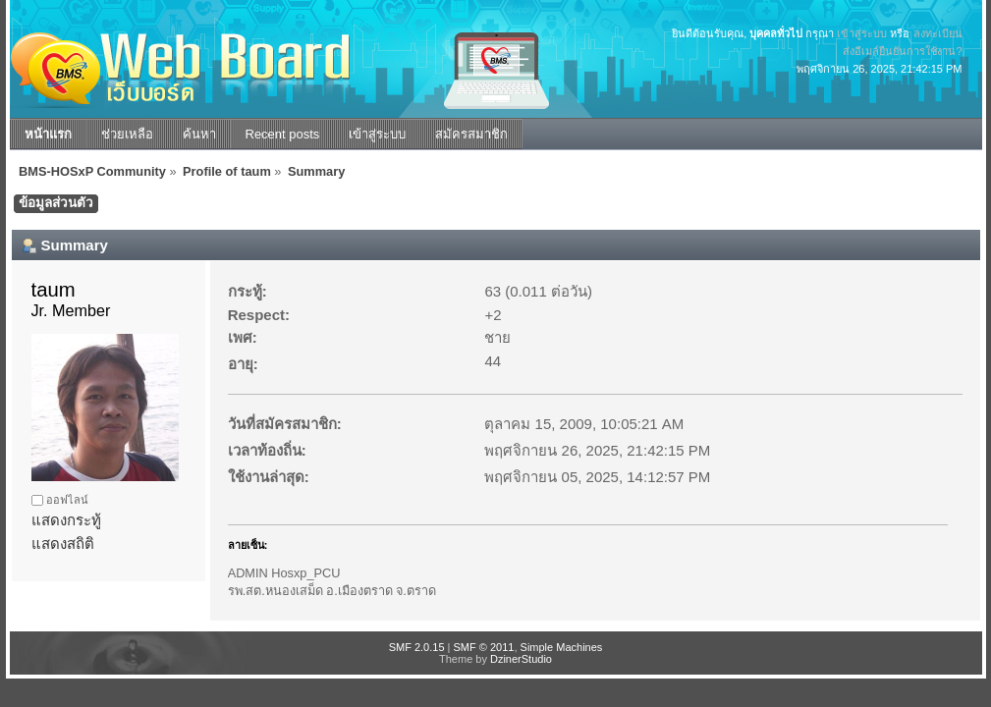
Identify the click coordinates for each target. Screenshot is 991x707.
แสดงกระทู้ (66, 520)
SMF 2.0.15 (417, 647)
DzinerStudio (521, 659)
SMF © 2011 (484, 647)
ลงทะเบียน (938, 33)
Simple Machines (562, 647)
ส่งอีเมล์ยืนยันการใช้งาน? (902, 51)
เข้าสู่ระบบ (862, 33)
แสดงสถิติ (62, 543)
